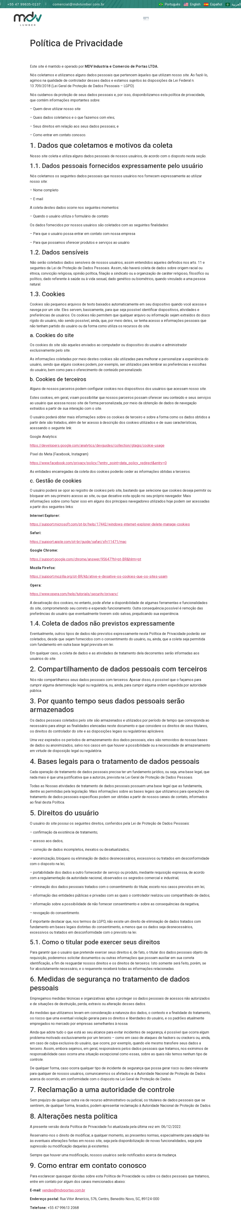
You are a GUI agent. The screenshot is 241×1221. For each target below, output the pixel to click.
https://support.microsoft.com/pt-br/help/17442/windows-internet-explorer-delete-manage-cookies (110, 524)
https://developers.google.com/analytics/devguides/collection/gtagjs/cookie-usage (97, 445)
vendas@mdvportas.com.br (63, 1190)
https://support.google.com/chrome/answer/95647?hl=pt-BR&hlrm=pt (85, 559)
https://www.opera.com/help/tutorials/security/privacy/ (74, 594)
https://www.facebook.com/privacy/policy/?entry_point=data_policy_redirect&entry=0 (98, 463)
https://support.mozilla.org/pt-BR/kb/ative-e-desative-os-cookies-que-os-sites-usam (98, 576)
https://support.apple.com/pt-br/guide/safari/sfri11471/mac (78, 542)
